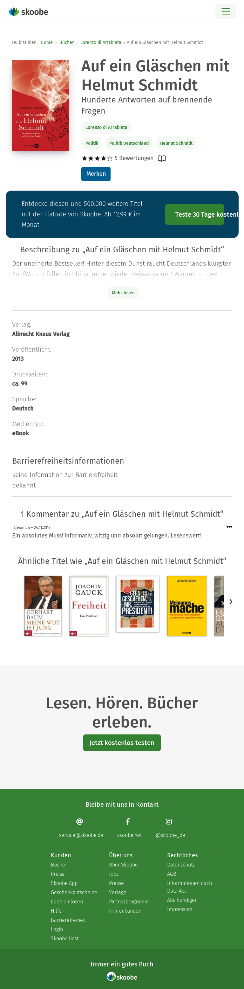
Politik (91, 143)
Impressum (180, 909)
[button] (231, 602)
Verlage (117, 892)
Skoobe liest (64, 939)
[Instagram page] (170, 828)
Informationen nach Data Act (189, 887)
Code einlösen (67, 902)
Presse (116, 883)
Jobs (114, 874)
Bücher (66, 42)
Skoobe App (64, 883)
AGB (171, 874)
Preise (58, 874)
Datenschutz (181, 865)
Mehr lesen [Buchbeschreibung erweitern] (123, 293)
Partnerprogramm (129, 902)
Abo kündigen (182, 900)
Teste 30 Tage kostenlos (199, 214)
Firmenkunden (125, 911)
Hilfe (56, 911)
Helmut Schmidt (176, 143)
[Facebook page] (129, 828)
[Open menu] (225, 11)
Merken (96, 173)
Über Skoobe (123, 865)
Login (57, 929)
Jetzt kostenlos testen (122, 743)
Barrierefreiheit (68, 920)
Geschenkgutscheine (73, 892)
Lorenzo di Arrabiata (100, 42)
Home (47, 42)
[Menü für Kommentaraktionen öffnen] (229, 527)
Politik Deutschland (129, 143)
